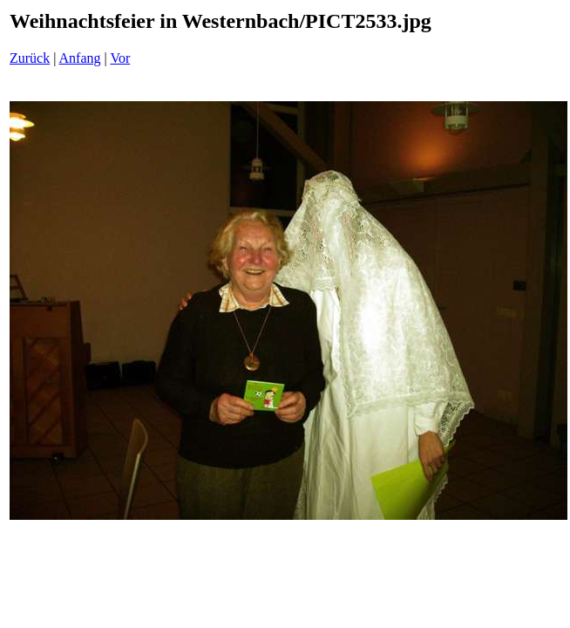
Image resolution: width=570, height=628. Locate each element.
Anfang (80, 58)
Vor (120, 58)
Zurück (30, 58)
